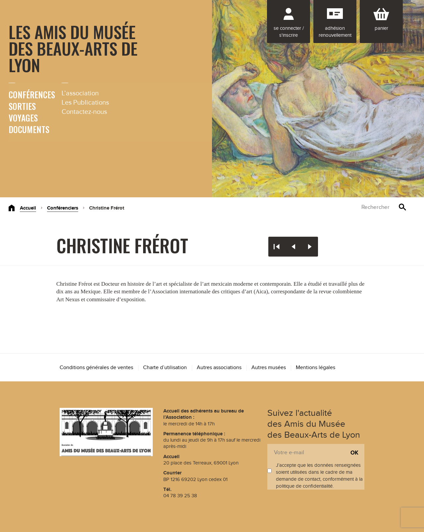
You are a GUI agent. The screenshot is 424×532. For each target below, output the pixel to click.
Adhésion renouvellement (335, 31)
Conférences (32, 94)
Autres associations (219, 367)
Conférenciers (62, 208)
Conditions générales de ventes (96, 367)
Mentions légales (315, 367)
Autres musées (268, 367)
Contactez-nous (84, 112)
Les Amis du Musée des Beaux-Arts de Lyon (73, 48)
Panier (381, 28)
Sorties (22, 106)
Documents (29, 129)
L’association (80, 93)
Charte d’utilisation (165, 367)
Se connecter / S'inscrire (289, 31)
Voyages (23, 118)
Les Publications (85, 103)
